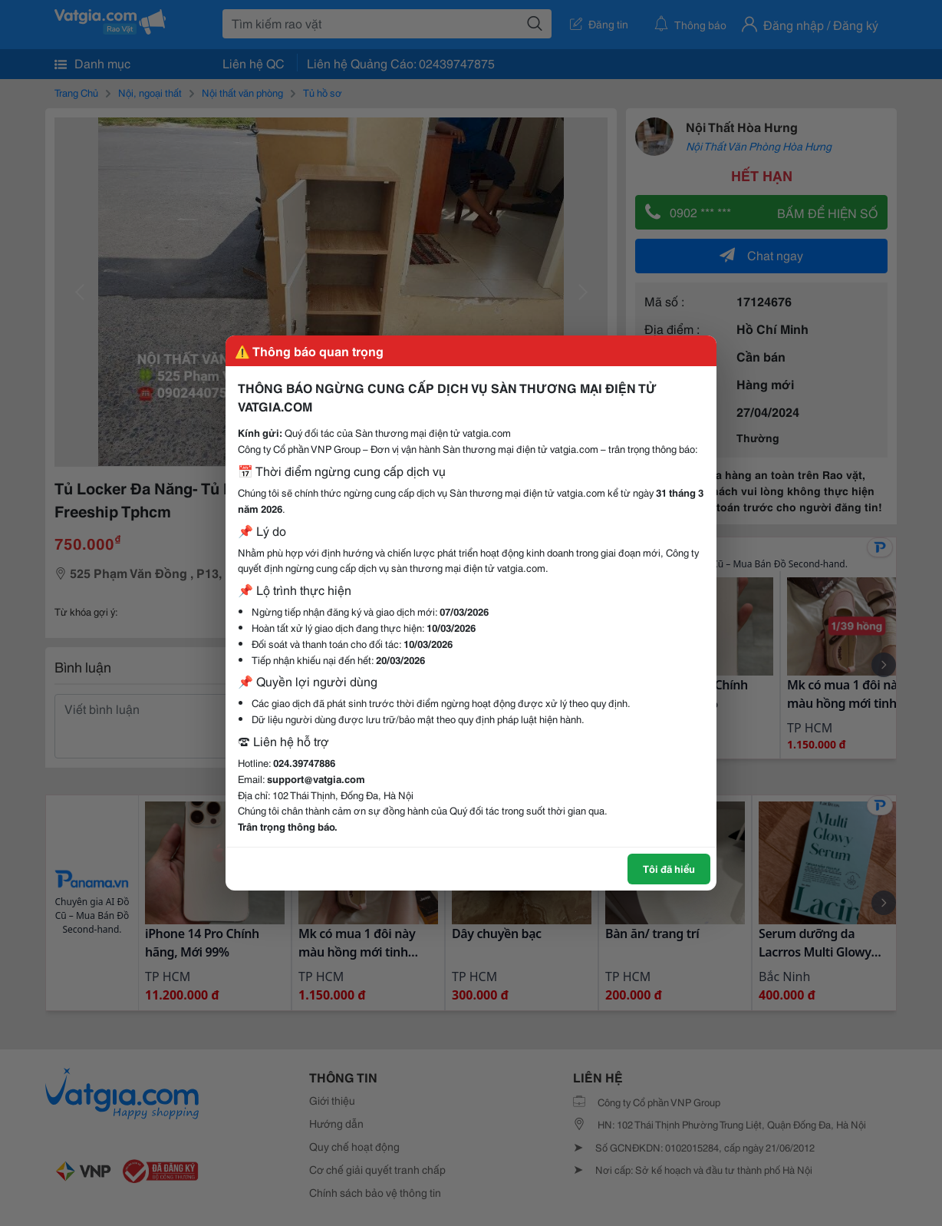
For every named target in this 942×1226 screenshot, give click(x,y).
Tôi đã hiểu (669, 868)
